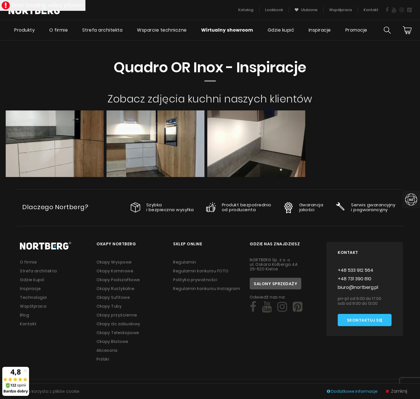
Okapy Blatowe (112, 341)
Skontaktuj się (365, 320)
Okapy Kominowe (115, 271)
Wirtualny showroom (227, 30)
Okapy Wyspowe (114, 262)
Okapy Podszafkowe (118, 280)
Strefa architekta (102, 30)
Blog (24, 315)
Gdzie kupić (281, 30)
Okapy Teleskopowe (118, 333)
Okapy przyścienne (117, 315)
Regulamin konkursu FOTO (201, 271)
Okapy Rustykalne (115, 288)
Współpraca (33, 306)
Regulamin (184, 262)
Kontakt (28, 324)
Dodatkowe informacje (352, 391)
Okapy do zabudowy (118, 324)
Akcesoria (107, 350)
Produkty (24, 30)
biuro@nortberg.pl (358, 287)
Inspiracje (320, 30)
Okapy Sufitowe (113, 297)
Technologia (33, 297)
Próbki (103, 359)
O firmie (58, 30)
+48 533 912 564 (355, 270)
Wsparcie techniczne (162, 30)
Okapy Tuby (109, 306)
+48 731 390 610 (354, 278)
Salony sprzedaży (275, 284)
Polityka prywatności (195, 280)
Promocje (356, 30)
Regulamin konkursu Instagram (206, 288)
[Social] (253, 307)
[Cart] (407, 30)
